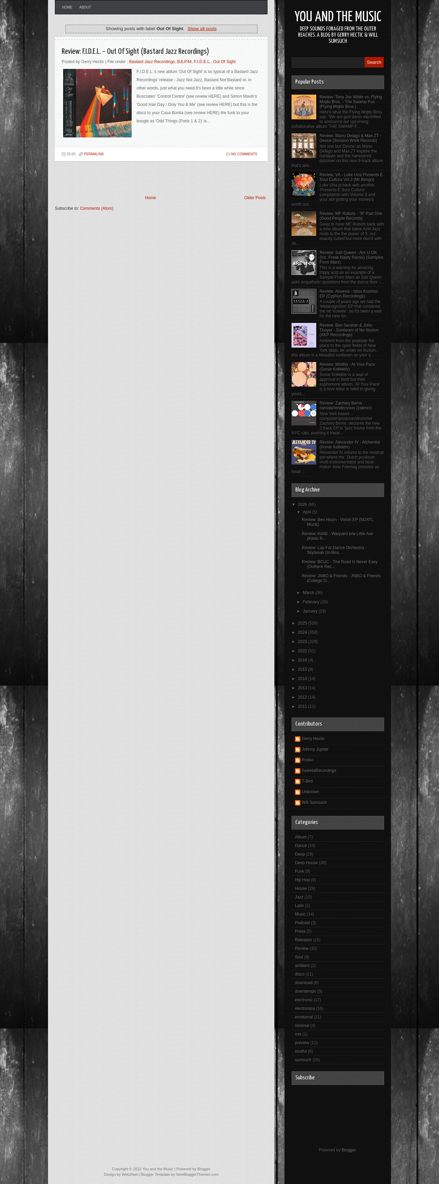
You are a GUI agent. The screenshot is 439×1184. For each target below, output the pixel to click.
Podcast (302, 922)
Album (301, 837)
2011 (303, 706)
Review (301, 948)
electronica (305, 1008)
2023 (303, 641)
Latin (299, 905)
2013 (303, 688)
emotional (304, 1017)
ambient (302, 965)
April (307, 512)
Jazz (299, 897)
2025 (303, 623)
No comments (244, 154)
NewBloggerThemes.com (197, 1174)
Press (300, 931)
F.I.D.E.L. (202, 61)
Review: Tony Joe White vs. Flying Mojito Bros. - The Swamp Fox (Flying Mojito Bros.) (351, 102)
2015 (303, 669)
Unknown (310, 791)
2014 (303, 678)
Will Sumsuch (314, 802)
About (85, 7)
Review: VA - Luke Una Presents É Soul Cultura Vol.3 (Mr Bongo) (351, 177)
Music (300, 914)
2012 (303, 697)
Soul (299, 957)
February (311, 602)
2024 (303, 632)
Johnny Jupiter (315, 749)
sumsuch (303, 1060)
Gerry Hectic (313, 738)
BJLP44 (184, 61)
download (303, 982)
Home (67, 7)
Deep (300, 854)
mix (298, 1034)
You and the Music (338, 17)
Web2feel (130, 1174)
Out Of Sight (224, 61)
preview (302, 1042)
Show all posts (202, 28)
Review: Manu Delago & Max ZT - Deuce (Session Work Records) (350, 138)
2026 (303, 504)
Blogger (349, 1150)
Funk (299, 871)
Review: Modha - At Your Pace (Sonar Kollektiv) (347, 367)
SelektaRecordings (319, 770)
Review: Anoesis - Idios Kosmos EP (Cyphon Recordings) (349, 294)
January (311, 611)
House (301, 888)
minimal (302, 1025)
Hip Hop (302, 880)
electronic (303, 1000)
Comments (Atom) (96, 208)
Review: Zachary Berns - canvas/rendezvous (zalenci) (346, 405)
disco (300, 974)
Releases (303, 940)
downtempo (305, 991)
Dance (301, 845)
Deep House (306, 862)
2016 (303, 660)
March (309, 592)
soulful (301, 1051)
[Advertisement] (135, 178)
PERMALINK (94, 154)
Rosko (307, 760)
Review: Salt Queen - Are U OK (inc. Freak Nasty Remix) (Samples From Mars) (351, 257)
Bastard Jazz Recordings (152, 61)
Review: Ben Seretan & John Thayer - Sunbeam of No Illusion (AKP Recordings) (349, 330)
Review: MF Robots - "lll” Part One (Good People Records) (351, 216)
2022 (303, 651)
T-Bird (307, 781)
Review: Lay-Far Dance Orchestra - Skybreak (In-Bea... (334, 550)
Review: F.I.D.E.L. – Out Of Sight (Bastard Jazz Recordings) (135, 52)
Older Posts (255, 197)
